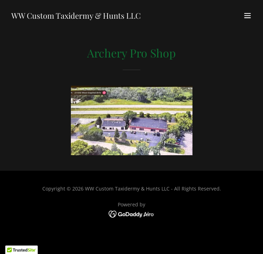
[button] (247, 15)
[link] (76, 16)
